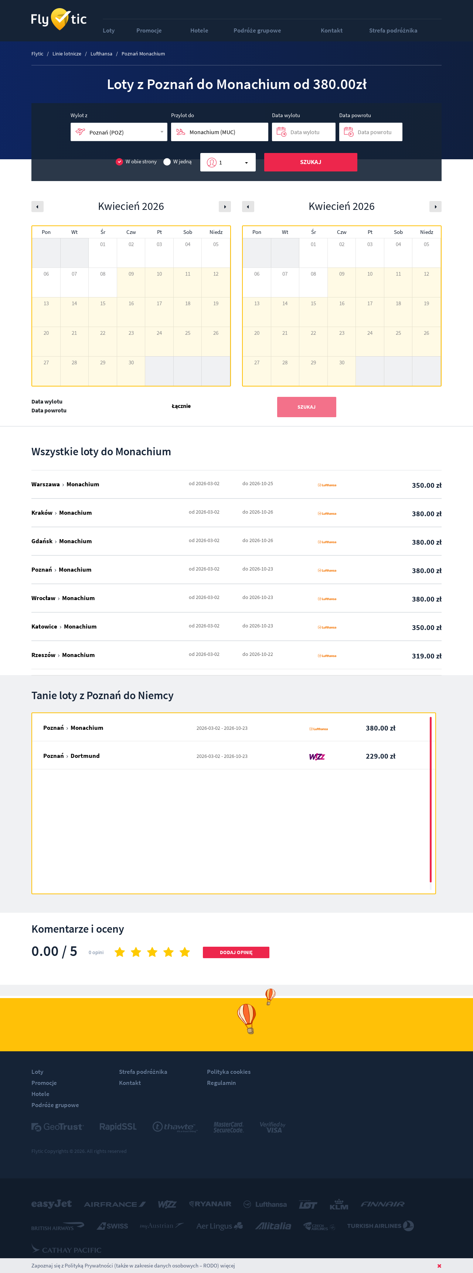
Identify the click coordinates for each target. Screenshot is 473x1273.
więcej (227, 1265)
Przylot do (182, 115)
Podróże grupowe (257, 30)
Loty (109, 30)
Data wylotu (286, 115)
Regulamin (221, 1083)
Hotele (199, 30)
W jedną (177, 161)
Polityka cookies (229, 1072)
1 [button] (220, 162)
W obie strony (136, 161)
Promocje (149, 30)
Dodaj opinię (236, 952)
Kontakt (332, 30)
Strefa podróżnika (393, 30)
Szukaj (310, 162)
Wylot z (79, 115)
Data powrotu (355, 115)
